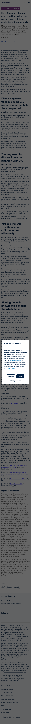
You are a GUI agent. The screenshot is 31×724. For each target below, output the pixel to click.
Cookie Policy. (11, 368)
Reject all (11, 376)
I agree (20, 376)
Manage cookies (15, 381)
